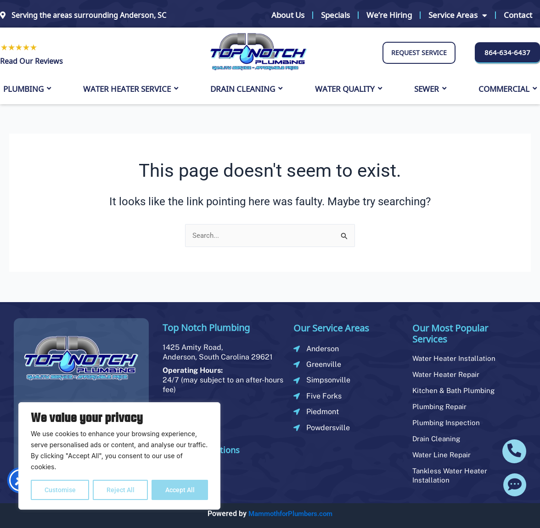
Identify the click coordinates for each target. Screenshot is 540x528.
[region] (119, 456)
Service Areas (457, 15)
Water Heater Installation (455, 358)
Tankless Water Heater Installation (451, 475)
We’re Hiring (389, 15)
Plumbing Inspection (447, 422)
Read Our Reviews (31, 61)
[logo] (258, 51)
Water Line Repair (442, 454)
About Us (287, 15)
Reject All (121, 490)
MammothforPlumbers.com (291, 513)
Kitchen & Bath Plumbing (455, 390)
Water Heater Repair (447, 374)
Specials (335, 15)
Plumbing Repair (440, 406)
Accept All (180, 490)
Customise (60, 490)
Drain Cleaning (437, 438)
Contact (518, 15)
